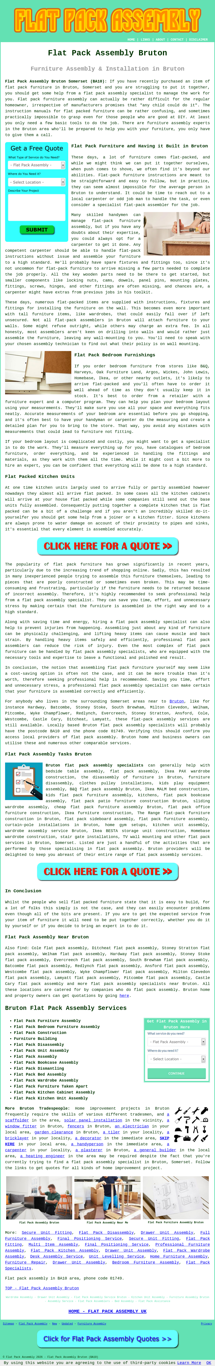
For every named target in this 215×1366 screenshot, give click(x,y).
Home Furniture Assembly (178, 1256)
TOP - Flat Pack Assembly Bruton (42, 1288)
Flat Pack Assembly (33, 1323)
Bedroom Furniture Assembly (145, 1262)
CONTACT (177, 39)
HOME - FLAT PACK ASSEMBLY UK (107, 1311)
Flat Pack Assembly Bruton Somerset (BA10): (56, 81)
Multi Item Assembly (53, 1244)
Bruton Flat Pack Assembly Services (66, 1008)
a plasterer (89, 1150)
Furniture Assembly (92, 1323)
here (124, 996)
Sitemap (8, 1323)
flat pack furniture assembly (173, 819)
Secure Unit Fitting (47, 1233)
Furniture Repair (25, 1262)
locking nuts (81, 280)
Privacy (206, 1323)
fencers (75, 1126)
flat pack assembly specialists (109, 652)
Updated (67, 1323)
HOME (131, 39)
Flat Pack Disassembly (106, 1233)
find (22, 948)
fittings (14, 286)
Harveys (82, 372)
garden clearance (53, 1132)
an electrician (132, 1126)
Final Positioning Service (89, 1238)
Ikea (103, 378)
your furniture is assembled (49, 691)
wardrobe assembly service (36, 831)
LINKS (145, 39)
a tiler (111, 1132)
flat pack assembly (105, 93)
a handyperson (87, 1144)
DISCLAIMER (198, 39)
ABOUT (160, 39)
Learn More (189, 1363)
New (54, 1323)
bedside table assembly (74, 771)
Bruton (177, 701)
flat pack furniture (28, 87)
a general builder (155, 1150)
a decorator (88, 1138)
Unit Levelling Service (116, 1256)
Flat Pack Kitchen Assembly (64, 1250)
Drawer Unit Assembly (167, 1233)
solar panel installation (93, 1120)
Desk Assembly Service (56, 1256)
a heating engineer (42, 1156)
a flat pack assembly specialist (104, 1162)
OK (208, 1363)
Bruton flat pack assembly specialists (94, 765)
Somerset (64, 843)
